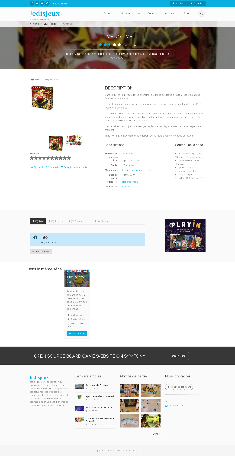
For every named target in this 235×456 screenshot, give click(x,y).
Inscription (179, 3)
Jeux (137, 13)
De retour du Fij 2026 (97, 385)
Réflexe (149, 170)
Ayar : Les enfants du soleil (100, 396)
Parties (151, 13)
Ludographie (169, 13)
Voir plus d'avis (40, 251)
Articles (123, 13)
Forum (187, 13)
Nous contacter (58, 3)
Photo (36, 79)
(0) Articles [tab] (55, 221)
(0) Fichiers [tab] (102, 221)
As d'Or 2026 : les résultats (100, 407)
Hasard (126, 170)
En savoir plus (76, 333)
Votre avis (52, 167)
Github (178, 356)
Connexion (197, 3)
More (156, 434)
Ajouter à (36, 167)
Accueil (108, 13)
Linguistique (137, 170)
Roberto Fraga (130, 181)
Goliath (126, 186)
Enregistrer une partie (73, 167)
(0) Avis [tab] (37, 221)
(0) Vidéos (51, 79)
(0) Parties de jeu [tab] (78, 221)
